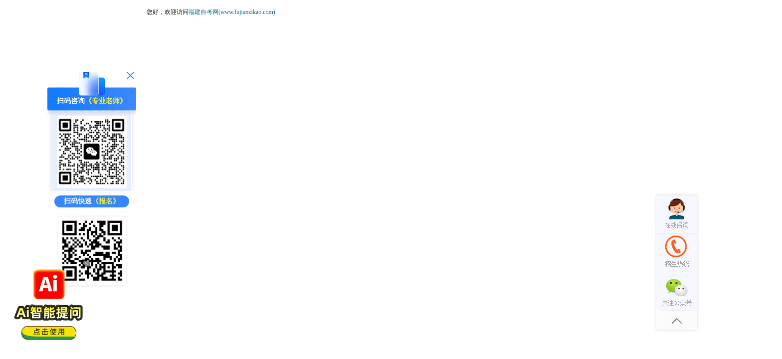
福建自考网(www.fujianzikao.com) (232, 11)
